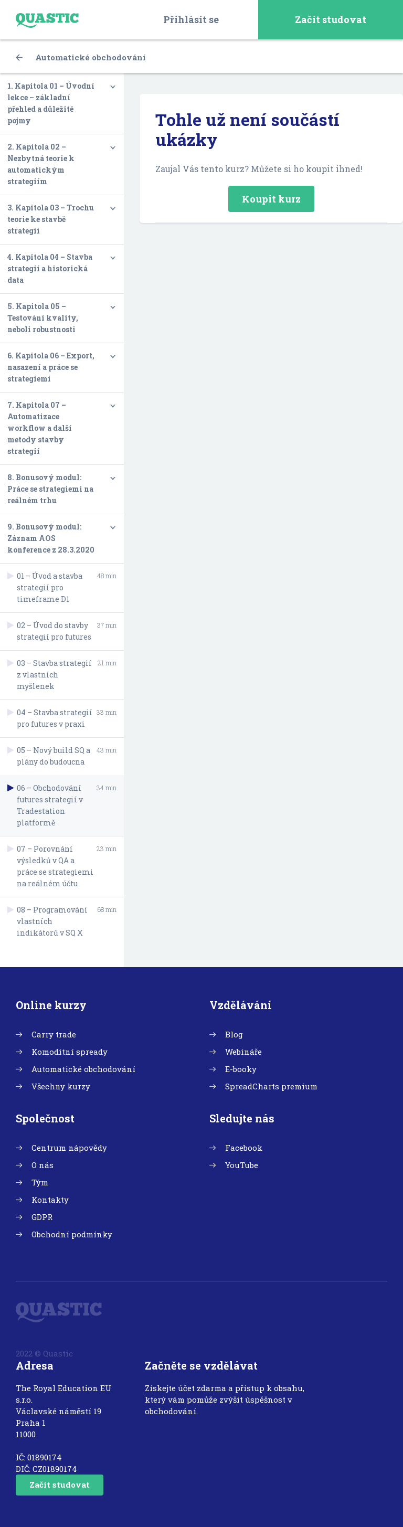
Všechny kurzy (60, 1086)
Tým (39, 1182)
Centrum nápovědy (69, 1147)
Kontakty (50, 1199)
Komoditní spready (69, 1051)
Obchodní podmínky (71, 1234)
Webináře (243, 1051)
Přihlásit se (191, 19)
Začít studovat (330, 19)
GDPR (41, 1217)
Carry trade (53, 1034)
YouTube (241, 1165)
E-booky (241, 1069)
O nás (42, 1165)
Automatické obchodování (81, 57)
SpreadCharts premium (271, 1086)
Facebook (243, 1147)
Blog (234, 1034)
